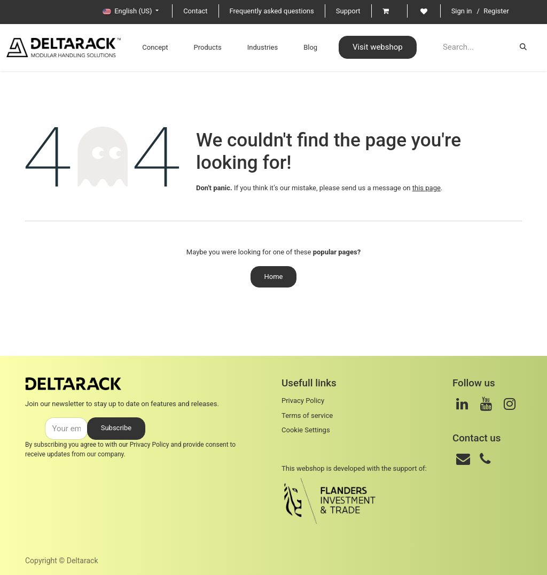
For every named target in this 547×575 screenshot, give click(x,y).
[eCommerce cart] (389, 11)
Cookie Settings (306, 430)
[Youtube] (486, 404)
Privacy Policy (149, 444)
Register (496, 11)
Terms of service (307, 415)
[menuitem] (141, 47)
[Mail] (463, 459)
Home (273, 277)
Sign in (461, 11)
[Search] (523, 47)
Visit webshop (364, 47)
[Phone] (485, 459)
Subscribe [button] (116, 428)
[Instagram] (510, 404)
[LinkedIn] (462, 404)
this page (426, 188)
